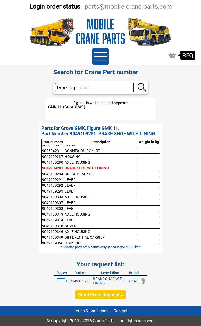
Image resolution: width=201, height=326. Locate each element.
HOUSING (73, 156)
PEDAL (70, 145)
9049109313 (52, 214)
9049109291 (52, 180)
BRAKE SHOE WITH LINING (87, 168)
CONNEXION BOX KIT (82, 151)
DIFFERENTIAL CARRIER (85, 237)
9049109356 (52, 243)
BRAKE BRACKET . (80, 174)
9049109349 (52, 237)
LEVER (70, 180)
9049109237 (52, 156)
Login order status (54, 6)
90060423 (50, 151)
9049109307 (52, 203)
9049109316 (52, 226)
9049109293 (52, 191)
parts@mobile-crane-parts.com (128, 6)
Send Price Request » (100, 294)
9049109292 (52, 185)
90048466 (50, 145)
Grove (133, 281)
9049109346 (52, 231)
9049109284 (52, 174)
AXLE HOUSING (77, 162)
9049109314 (52, 220)
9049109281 (52, 168)
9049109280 (52, 162)
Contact (120, 310)
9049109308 (52, 208)
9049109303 (52, 197)
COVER (70, 226)
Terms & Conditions (91, 310)
